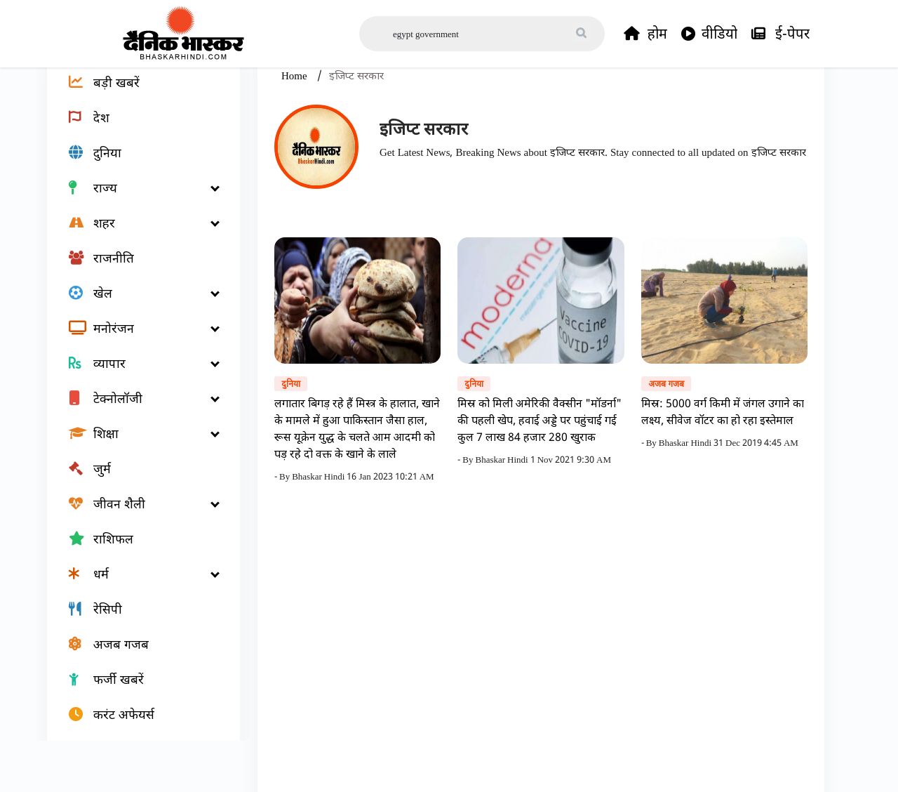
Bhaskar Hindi (319, 517)
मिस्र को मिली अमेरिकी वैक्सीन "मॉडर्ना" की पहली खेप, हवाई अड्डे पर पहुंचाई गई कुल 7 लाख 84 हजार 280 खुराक (539, 461)
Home (295, 117)
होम (645, 34)
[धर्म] (135, 615)
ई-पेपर (780, 34)
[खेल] (135, 334)
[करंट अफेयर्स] (135, 755)
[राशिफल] (135, 580)
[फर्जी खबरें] (135, 720)
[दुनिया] (135, 193)
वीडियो (709, 34)
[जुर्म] (135, 509)
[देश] (135, 158)
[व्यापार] (135, 404)
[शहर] (135, 264)
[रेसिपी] (135, 650)
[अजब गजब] (135, 685)
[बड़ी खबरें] (135, 123)
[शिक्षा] (135, 474)
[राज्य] (135, 229)
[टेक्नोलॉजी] (135, 439)
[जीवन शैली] (135, 545)
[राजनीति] (135, 299)
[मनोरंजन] (135, 369)
